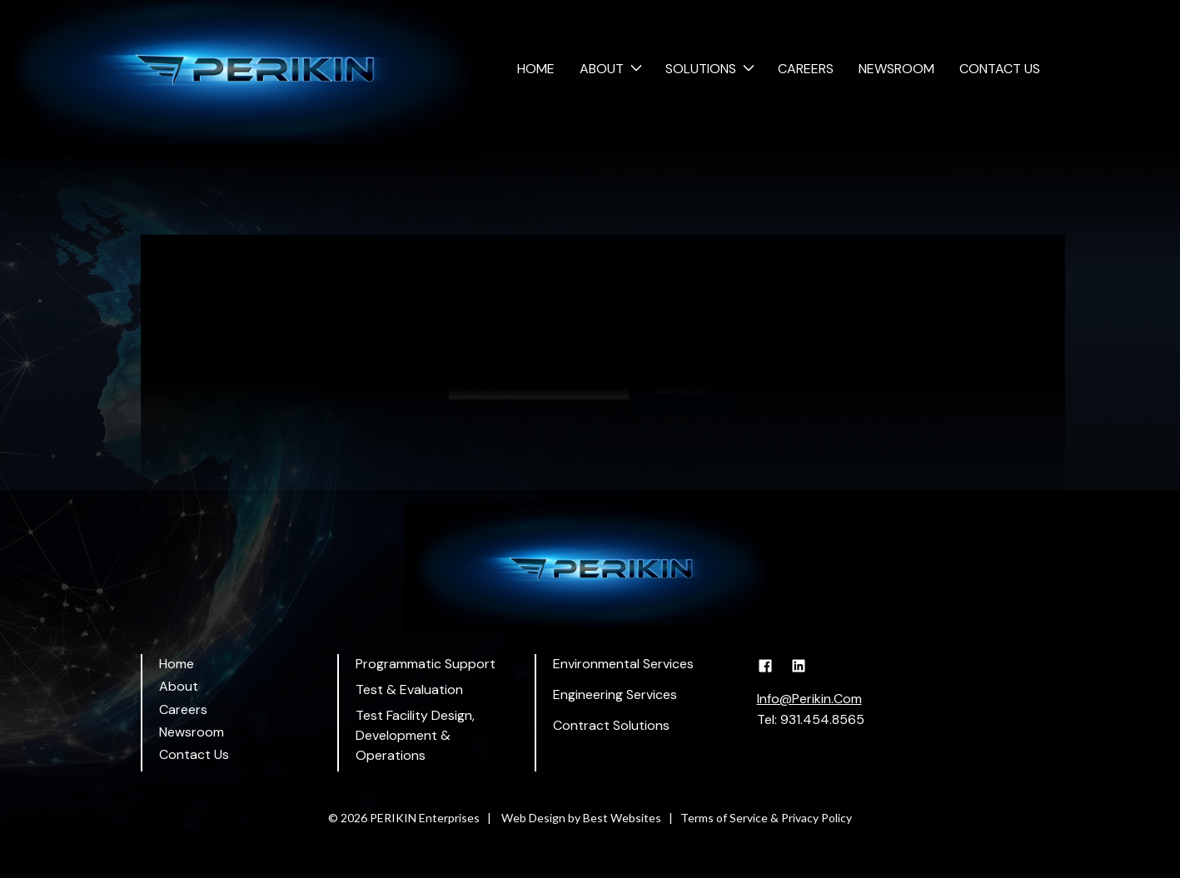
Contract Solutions (611, 725)
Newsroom (896, 68)
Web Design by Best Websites (581, 818)
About (602, 68)
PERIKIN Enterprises (425, 818)
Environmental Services (623, 663)
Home (536, 68)
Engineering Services (615, 694)
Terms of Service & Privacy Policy (766, 818)
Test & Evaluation (409, 689)
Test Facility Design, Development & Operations (415, 735)
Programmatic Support (425, 663)
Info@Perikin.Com (809, 698)
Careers (806, 68)
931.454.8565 (822, 719)
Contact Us (999, 68)
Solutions (700, 68)
